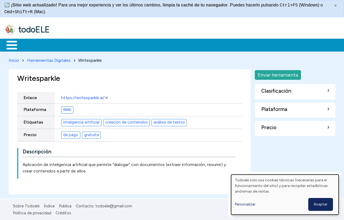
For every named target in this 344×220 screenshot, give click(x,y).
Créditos (63, 212)
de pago (70, 134)
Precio (30, 133)
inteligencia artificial (81, 121)
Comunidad (196, 44)
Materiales (30, 44)
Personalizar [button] (245, 204)
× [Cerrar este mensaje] (335, 5)
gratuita (91, 134)
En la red (127, 44)
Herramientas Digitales (49, 59)
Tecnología (161, 44)
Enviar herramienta (278, 74)
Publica (65, 205)
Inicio (9, 44)
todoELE (34, 29)
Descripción (37, 150)
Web (67, 108)
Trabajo (97, 44)
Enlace (30, 96)
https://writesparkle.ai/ (84, 96)
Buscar (220, 44)
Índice (49, 205)
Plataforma (35, 108)
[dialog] (285, 195)
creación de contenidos (126, 121)
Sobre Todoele (26, 205)
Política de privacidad (32, 212)
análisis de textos (169, 121)
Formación (65, 44)
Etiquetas (33, 121)
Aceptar (321, 204)
